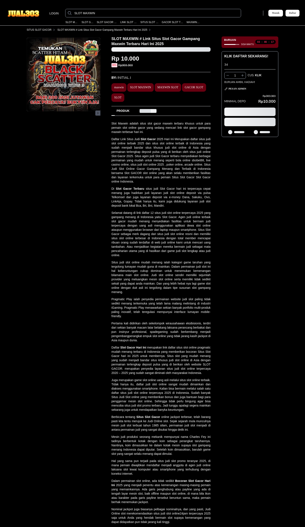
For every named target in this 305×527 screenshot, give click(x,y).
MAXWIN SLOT (193, 22)
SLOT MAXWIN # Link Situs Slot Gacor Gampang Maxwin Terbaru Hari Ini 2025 (104, 29)
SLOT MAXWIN (72, 22)
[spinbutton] (235, 75)
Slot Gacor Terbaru (130, 188)
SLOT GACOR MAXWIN (107, 22)
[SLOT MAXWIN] (156, 13)
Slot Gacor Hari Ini (133, 347)
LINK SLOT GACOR (128, 22)
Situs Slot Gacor (148, 417)
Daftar (292, 13)
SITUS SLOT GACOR (149, 22)
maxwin (119, 87)
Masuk (275, 12)
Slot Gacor (148, 139)
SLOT (118, 97)
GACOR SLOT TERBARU (173, 22)
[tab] (122, 111)
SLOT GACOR (88, 22)
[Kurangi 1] (227, 75)
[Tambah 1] (242, 75)
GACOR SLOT (194, 87)
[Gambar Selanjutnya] (97, 113)
